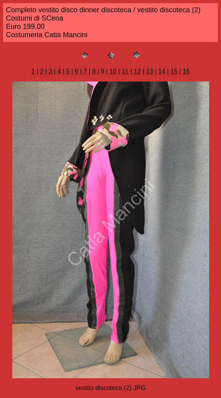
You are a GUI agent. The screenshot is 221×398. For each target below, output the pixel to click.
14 (161, 71)
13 (149, 71)
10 (113, 71)
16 (186, 71)
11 (125, 71)
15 (174, 71)
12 (137, 71)
